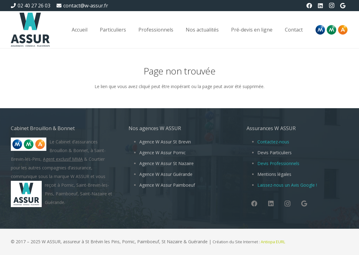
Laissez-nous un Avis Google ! (287, 185)
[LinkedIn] (320, 5)
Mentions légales (274, 174)
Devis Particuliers (274, 152)
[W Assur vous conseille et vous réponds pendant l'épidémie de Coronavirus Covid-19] (30, 30)
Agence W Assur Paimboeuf (167, 185)
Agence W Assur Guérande (165, 174)
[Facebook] (309, 5)
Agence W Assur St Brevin (165, 142)
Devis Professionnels (278, 163)
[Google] (342, 5)
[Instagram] (331, 5)
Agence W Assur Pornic (162, 152)
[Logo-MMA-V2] (331, 29)
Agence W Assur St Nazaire (166, 163)
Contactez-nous (273, 142)
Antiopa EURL (273, 241)
